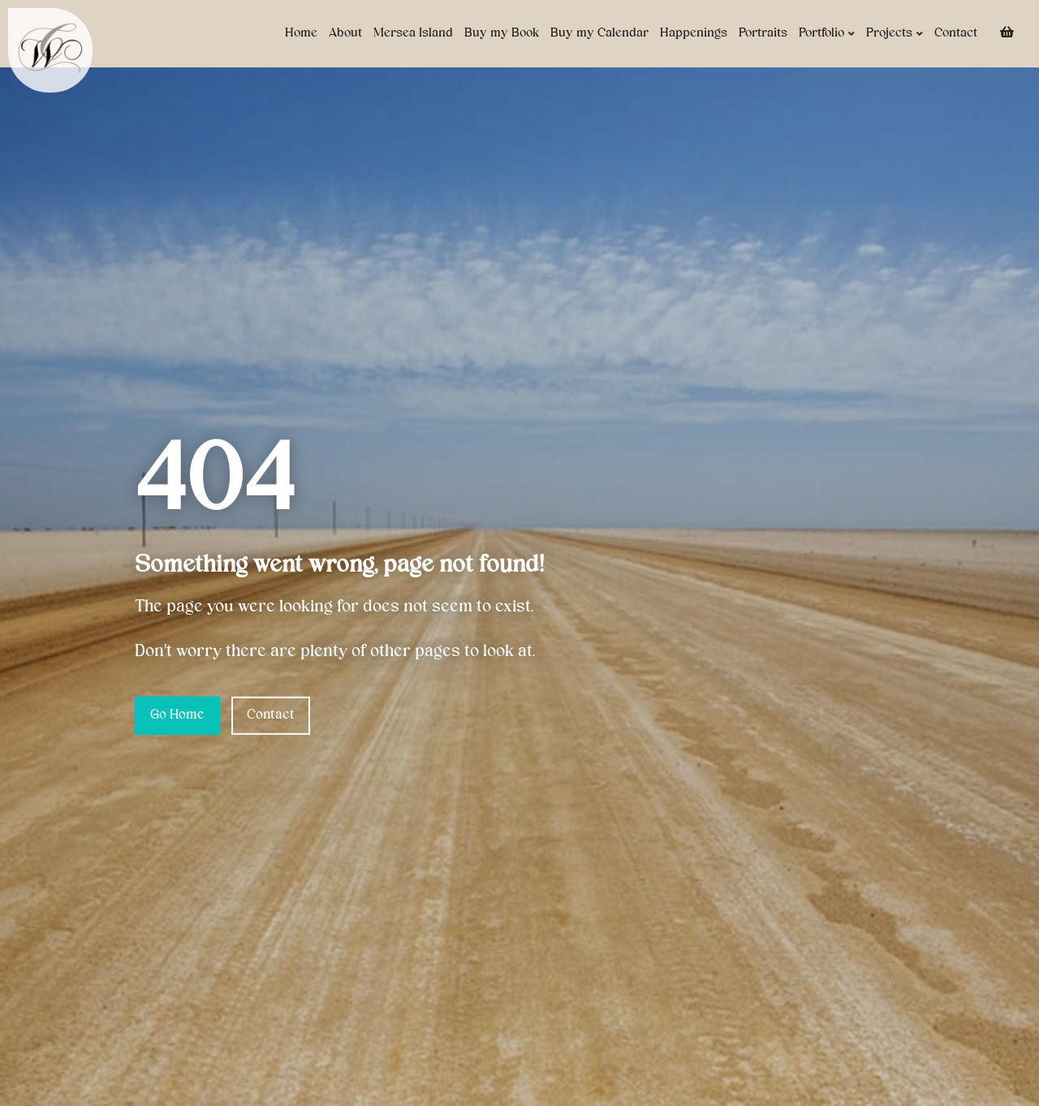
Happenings (693, 33)
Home (301, 33)
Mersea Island (413, 33)
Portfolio (827, 34)
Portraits (763, 33)
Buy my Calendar (599, 33)
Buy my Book (501, 33)
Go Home (177, 715)
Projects (894, 34)
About (345, 33)
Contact (955, 33)
